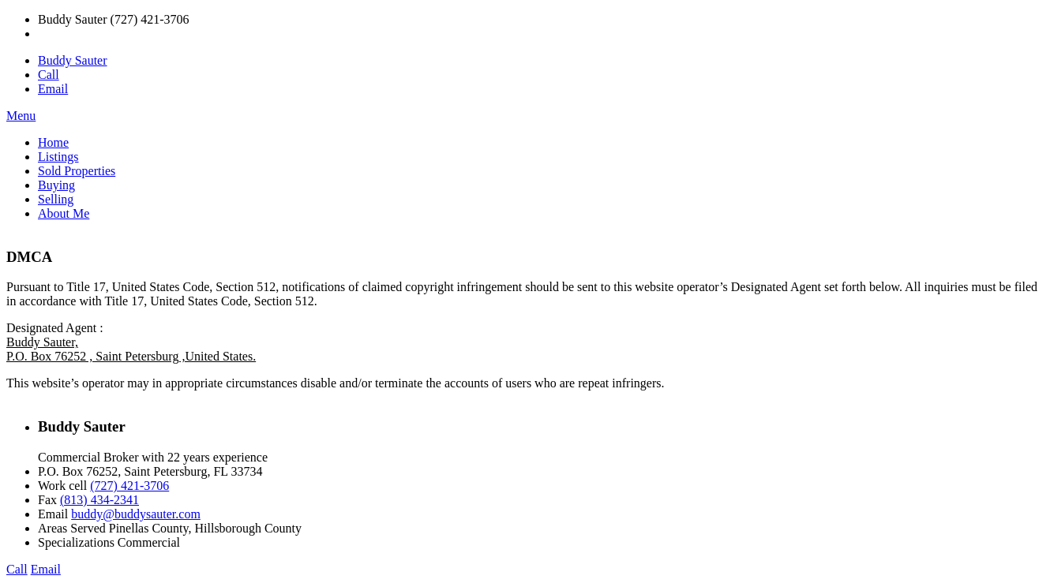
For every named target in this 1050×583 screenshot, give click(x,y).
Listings (58, 156)
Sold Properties (76, 171)
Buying (56, 185)
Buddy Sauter (72, 60)
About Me (63, 213)
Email (53, 88)
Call (48, 74)
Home (53, 142)
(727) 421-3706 (129, 485)
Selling (55, 199)
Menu (21, 115)
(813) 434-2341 (99, 499)
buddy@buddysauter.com (136, 514)
